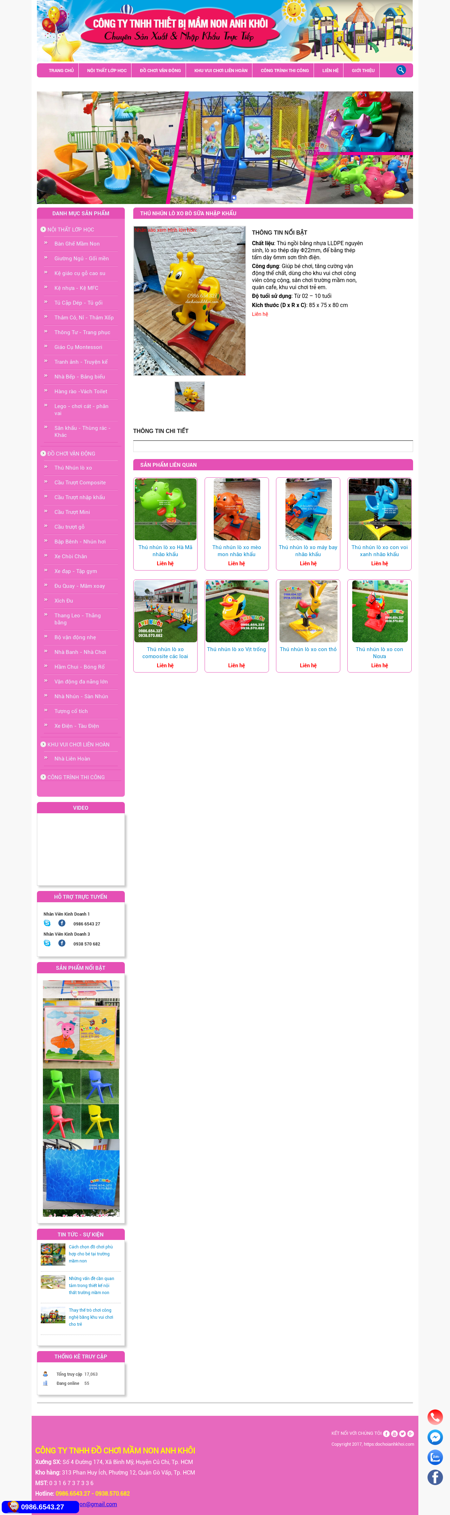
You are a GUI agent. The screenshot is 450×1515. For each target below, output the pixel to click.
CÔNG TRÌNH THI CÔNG (285, 70)
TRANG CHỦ (61, 70)
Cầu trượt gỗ (69, 527)
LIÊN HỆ (330, 70)
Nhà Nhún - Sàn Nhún (81, 696)
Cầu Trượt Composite (80, 482)
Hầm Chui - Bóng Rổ (79, 667)
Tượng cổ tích (71, 711)
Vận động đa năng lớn (81, 682)
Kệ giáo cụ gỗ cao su (79, 273)
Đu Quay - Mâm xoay (79, 586)
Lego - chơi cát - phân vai (81, 409)
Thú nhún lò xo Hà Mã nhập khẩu (165, 551)
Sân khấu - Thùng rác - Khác (82, 84)
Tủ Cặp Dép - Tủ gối (78, 303)
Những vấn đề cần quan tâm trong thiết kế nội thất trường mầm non (91, 1285)
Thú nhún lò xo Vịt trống (236, 649)
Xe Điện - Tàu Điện (76, 726)
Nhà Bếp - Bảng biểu (79, 377)
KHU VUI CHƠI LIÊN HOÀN (221, 70)
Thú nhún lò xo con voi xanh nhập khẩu (380, 551)
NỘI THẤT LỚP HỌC (107, 70)
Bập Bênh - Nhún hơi (80, 542)
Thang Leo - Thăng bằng (77, 619)
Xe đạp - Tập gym (75, 571)
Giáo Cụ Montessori (78, 347)
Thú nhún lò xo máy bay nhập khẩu (308, 551)
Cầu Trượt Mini (72, 512)
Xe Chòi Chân (70, 556)
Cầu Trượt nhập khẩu (79, 497)
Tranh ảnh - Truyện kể (81, 362)
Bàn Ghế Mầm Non (77, 244)
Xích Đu (63, 601)
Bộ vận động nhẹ (75, 637)
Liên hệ (260, 314)
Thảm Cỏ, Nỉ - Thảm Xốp (84, 317)
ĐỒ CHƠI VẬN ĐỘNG (160, 70)
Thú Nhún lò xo (73, 468)
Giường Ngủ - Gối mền (81, 258)
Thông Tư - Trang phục (82, 332)
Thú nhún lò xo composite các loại (165, 653)
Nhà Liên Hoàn (72, 759)
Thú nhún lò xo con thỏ (308, 649)
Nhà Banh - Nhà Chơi (80, 652)
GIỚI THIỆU (363, 70)
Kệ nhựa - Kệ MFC (76, 288)
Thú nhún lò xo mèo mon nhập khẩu (236, 551)
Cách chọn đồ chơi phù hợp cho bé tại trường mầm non (91, 1254)
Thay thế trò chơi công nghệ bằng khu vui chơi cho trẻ (91, 1317)
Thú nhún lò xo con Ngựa (379, 653)
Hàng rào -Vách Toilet (80, 391)
